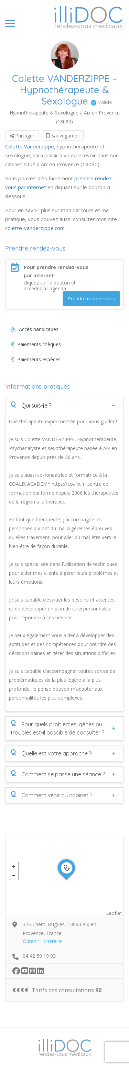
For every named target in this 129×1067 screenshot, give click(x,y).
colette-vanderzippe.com (35, 228)
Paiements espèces (36, 359)
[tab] (64, 405)
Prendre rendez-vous (91, 298)
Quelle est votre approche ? (51, 753)
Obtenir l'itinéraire (42, 941)
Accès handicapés (34, 329)
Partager (22, 135)
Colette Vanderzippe (29, 146)
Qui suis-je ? (31, 405)
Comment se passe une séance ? (58, 774)
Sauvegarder (62, 135)
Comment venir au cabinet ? (51, 795)
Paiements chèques (36, 344)
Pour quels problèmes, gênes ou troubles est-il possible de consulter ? (57, 728)
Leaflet (114, 913)
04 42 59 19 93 (39, 956)
